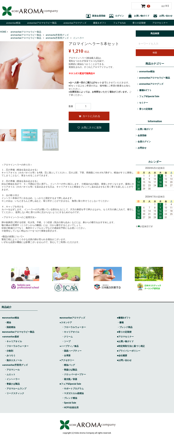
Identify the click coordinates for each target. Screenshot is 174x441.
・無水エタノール (13, 360)
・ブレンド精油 (69, 398)
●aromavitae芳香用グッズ (15, 365)
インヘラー (78, 38)
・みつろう (9, 355)
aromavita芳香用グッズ (57, 35)
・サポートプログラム (73, 388)
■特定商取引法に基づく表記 (131, 346)
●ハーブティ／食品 (69, 346)
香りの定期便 (139, 23)
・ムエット (9, 374)
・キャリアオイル (13, 341)
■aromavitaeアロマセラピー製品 (18, 332)
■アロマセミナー (125, 337)
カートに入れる (89, 116)
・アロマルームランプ (15, 388)
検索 (155, 52)
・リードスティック (14, 393)
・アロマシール (12, 370)
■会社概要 (122, 355)
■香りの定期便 (124, 332)
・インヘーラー (12, 379)
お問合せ (142, 148)
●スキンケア (66, 322)
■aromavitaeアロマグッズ (72, 318)
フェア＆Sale (119, 23)
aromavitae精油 (13, 23)
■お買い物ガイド (125, 341)
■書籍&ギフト (124, 318)
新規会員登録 (95, 16)
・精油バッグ (68, 365)
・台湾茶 (66, 355)
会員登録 (142, 135)
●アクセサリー (67, 360)
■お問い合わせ (124, 360)
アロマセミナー (160, 23)
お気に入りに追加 (89, 127)
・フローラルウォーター (16, 346)
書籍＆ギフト (99, 23)
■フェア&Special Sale (70, 384)
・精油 (7, 322)
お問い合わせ (162, 16)
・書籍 (120, 322)
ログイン (116, 16)
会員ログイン (144, 141)
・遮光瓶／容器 (69, 379)
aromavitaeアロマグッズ (74, 23)
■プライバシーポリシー (128, 351)
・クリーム (67, 337)
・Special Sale (69, 403)
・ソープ (66, 341)
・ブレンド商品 (124, 327)
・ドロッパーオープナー (74, 374)
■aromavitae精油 (10, 318)
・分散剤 (8, 351)
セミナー (143, 102)
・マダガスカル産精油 (73, 393)
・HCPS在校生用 (70, 407)
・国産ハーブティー (72, 351)
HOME (3, 32)
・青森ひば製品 (12, 384)
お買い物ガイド (138, 16)
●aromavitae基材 (10, 337)
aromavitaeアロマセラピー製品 (42, 23)
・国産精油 (9, 327)
